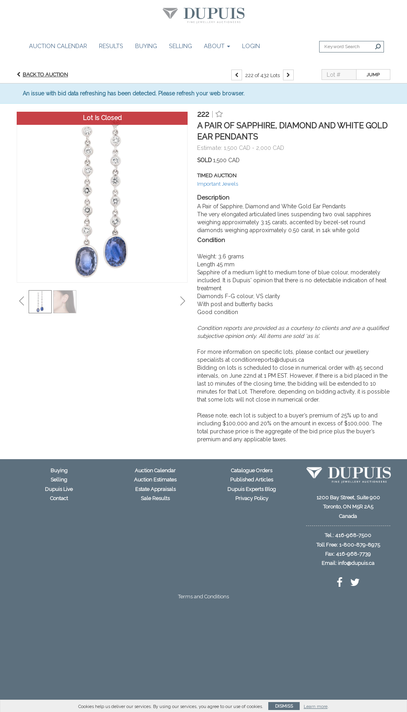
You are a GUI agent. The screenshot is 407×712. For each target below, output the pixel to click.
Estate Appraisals (155, 489)
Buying (146, 46)
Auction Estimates (155, 480)
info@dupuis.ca (356, 563)
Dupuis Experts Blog (251, 489)
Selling (180, 46)
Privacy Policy (251, 498)
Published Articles (251, 480)
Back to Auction (45, 75)
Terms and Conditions (203, 596)
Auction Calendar (58, 46)
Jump (373, 75)
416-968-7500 (353, 535)
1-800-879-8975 (359, 545)
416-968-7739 (353, 554)
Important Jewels (217, 184)
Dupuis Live (59, 489)
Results (111, 46)
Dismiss (284, 706)
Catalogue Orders (251, 470)
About (217, 46)
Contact (59, 498)
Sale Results (155, 498)
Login (251, 46)
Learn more (316, 706)
